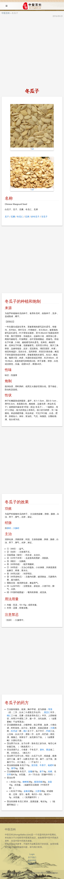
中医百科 (6, 13)
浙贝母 (34, 765)
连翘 (30, 771)
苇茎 (50, 709)
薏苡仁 (47, 712)
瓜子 (7, 216)
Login (32, 854)
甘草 (9, 774)
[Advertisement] (32, 53)
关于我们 (32, 857)
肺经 (9, 528)
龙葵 (50, 782)
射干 (42, 771)
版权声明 (32, 860)
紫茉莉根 (38, 782)
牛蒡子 (43, 765)
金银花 (27, 791)
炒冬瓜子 (35, 216)
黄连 (48, 749)
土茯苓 (38, 791)
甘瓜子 (44, 216)
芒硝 (48, 731)
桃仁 (9, 715)
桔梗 (50, 771)
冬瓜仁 (20, 216)
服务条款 (32, 863)
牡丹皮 (14, 731)
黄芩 (13, 768)
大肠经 (16, 528)
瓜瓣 (13, 216)
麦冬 (42, 749)
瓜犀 (27, 216)
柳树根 (26, 782)
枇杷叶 (51, 765)
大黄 (52, 728)
